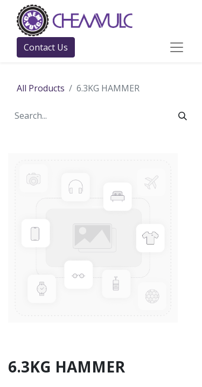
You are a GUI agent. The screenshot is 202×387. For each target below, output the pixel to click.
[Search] (182, 115)
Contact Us (46, 47)
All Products (41, 88)
